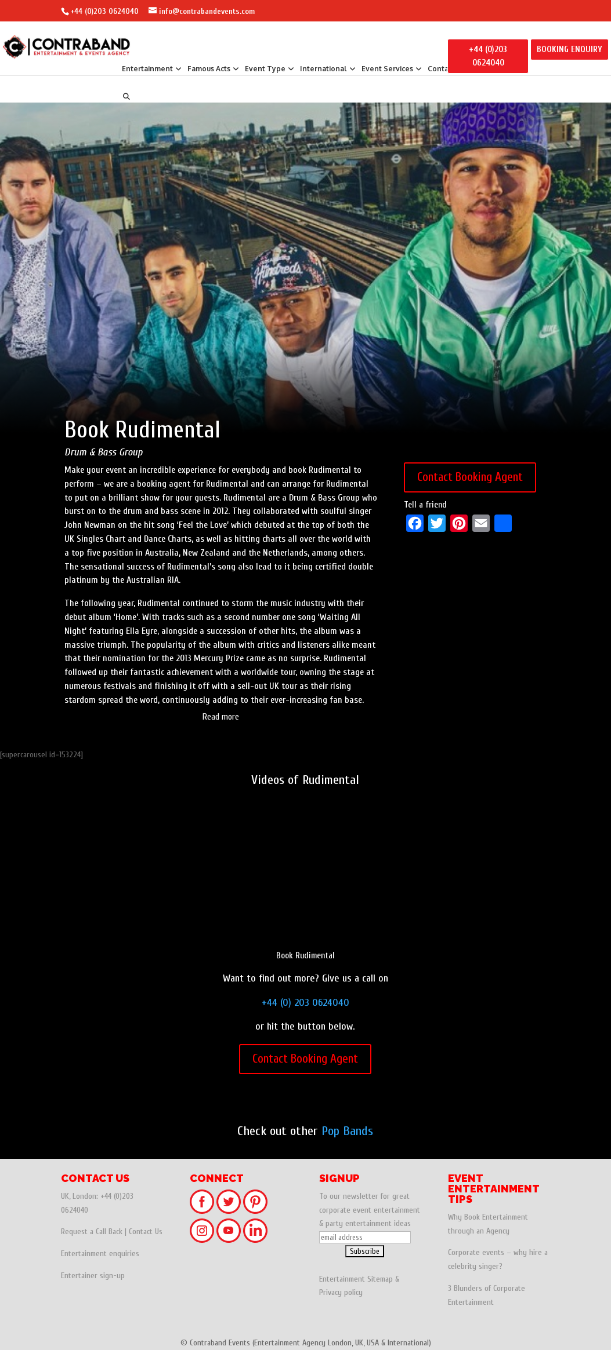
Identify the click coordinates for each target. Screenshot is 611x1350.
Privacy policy (341, 1292)
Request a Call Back (91, 1231)
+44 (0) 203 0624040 (305, 1003)
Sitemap (380, 1279)
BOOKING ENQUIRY (569, 49)
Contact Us (145, 1231)
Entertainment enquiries (100, 1253)
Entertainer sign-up (93, 1275)
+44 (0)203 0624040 (104, 11)
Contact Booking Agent (470, 477)
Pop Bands (347, 1131)
